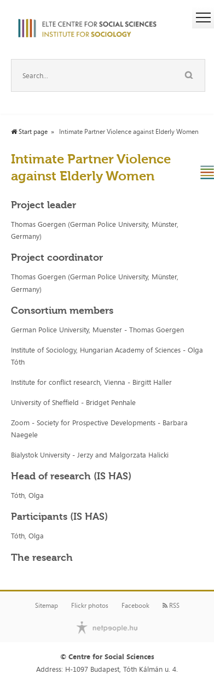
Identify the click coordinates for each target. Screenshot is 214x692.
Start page (29, 131)
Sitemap (46, 605)
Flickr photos (89, 605)
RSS (171, 605)
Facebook (135, 605)
